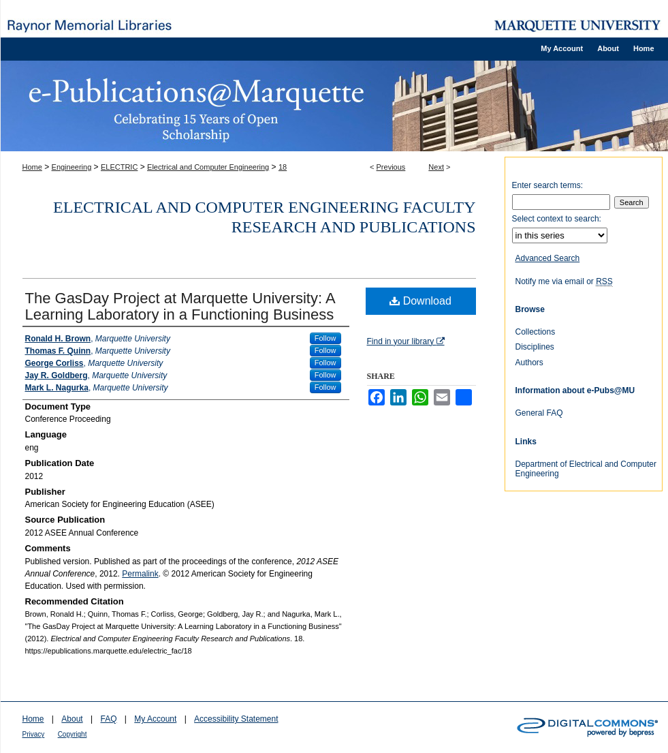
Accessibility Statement (236, 719)
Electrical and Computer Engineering (208, 167)
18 (283, 167)
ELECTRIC (119, 167)
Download (420, 301)
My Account (155, 719)
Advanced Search (547, 258)
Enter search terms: (548, 185)
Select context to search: (556, 219)
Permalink (140, 574)
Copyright (72, 734)
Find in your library (406, 341)
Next (436, 167)
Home (32, 167)
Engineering (72, 167)
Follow (325, 338)
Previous (391, 167)
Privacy (33, 734)
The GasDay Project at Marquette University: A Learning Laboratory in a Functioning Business (180, 306)
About (71, 719)
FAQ (108, 719)
